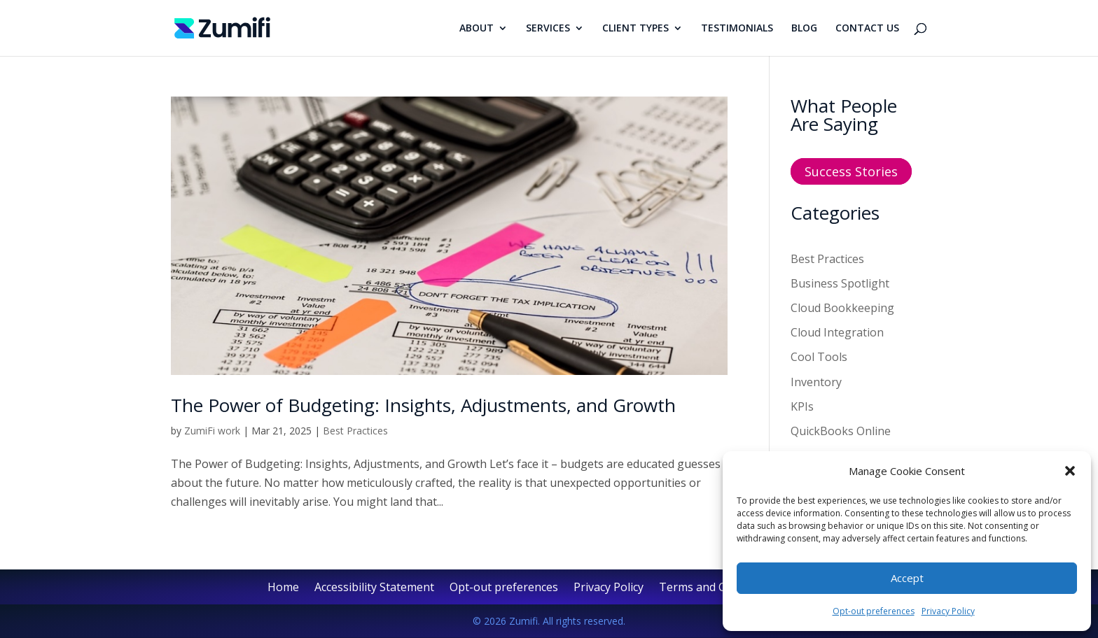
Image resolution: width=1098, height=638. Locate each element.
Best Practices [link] (355, 430)
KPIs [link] (802, 406)
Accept (907, 578)
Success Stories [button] (851, 171)
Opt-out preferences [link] (874, 611)
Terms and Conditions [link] (717, 588)
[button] (1070, 471)
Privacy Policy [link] (948, 611)
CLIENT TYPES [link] (635, 28)
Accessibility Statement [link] (374, 588)
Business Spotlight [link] (840, 283)
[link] (222, 26)
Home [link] (283, 588)
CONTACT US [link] (867, 28)
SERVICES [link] (548, 28)
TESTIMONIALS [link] (737, 28)
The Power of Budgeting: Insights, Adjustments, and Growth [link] (423, 405)
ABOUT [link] (476, 28)
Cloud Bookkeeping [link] (842, 308)
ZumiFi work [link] (212, 430)
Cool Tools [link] (819, 356)
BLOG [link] (804, 28)
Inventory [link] (816, 382)
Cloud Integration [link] (837, 332)
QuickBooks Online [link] (841, 431)
